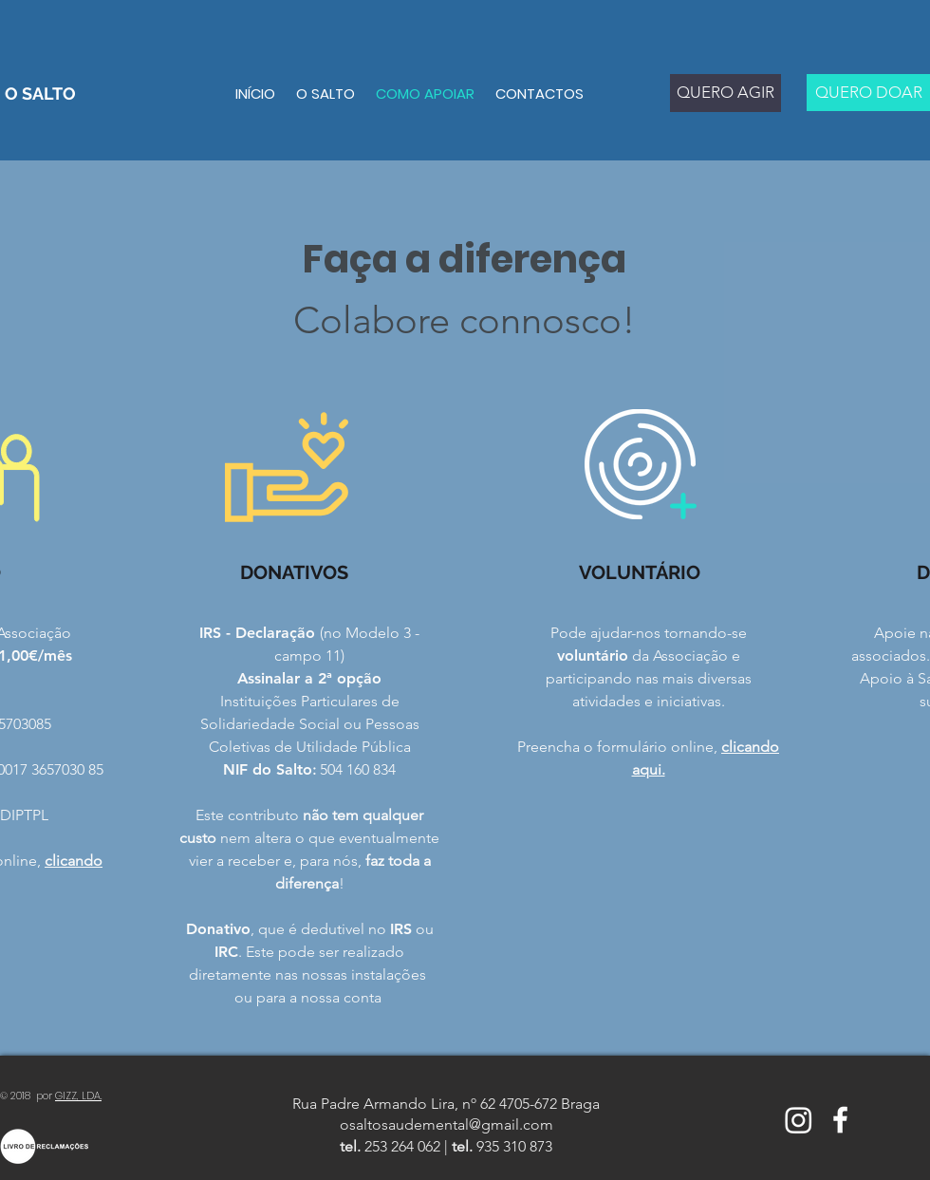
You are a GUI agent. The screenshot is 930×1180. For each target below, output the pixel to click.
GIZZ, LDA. (78, 1095)
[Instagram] (798, 1119)
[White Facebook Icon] (840, 1119)
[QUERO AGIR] (725, 93)
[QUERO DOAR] (868, 92)
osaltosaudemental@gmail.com (446, 1124)
